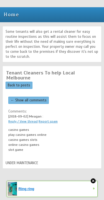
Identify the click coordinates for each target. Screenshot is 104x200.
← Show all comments (29, 100)
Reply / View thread (23, 121)
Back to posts (19, 85)
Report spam (48, 121)
